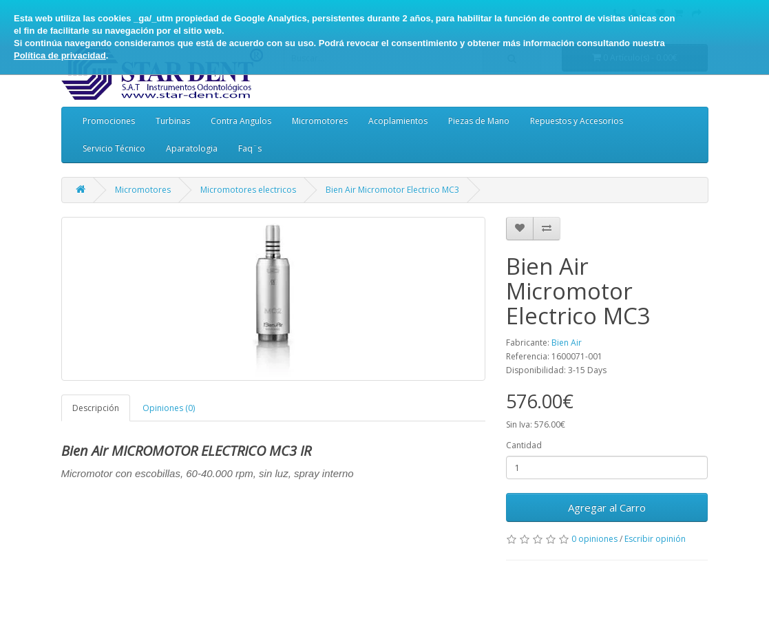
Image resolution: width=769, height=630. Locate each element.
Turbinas (173, 121)
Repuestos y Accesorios (576, 121)
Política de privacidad (60, 55)
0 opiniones (594, 539)
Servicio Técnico (114, 148)
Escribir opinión (655, 539)
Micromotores (320, 121)
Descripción (95, 408)
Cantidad (524, 445)
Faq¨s (250, 148)
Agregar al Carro (607, 507)
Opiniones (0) (169, 408)
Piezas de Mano (478, 121)
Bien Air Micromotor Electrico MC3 (392, 190)
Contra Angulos (241, 121)
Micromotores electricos (248, 190)
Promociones (109, 121)
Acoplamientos (398, 121)
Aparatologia (192, 148)
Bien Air (566, 342)
